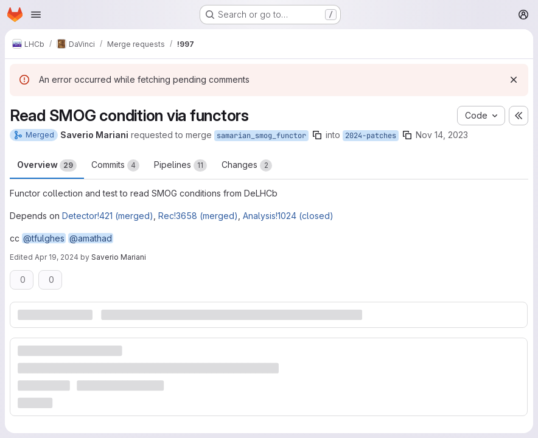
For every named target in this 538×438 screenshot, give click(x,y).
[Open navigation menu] (36, 14)
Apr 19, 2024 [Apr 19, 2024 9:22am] (57, 257)
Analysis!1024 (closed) (288, 215)
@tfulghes (44, 238)
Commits (115, 165)
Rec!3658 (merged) (198, 215)
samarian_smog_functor (261, 136)
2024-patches (370, 136)
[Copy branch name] (317, 135)
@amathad (90, 238)
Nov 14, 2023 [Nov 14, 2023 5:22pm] (442, 135)
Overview (47, 165)
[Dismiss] (513, 79)
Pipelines (180, 165)
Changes (247, 165)
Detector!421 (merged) (107, 215)
